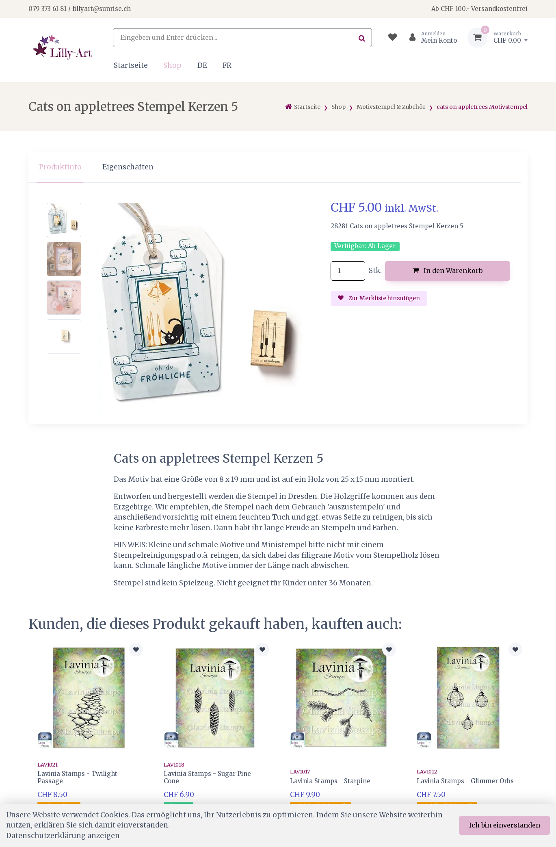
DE (202, 65)
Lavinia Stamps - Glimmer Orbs (465, 781)
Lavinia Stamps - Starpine (330, 781)
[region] (277, 167)
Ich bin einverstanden (504, 825)
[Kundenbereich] (429, 38)
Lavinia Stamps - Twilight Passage (77, 777)
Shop (172, 65)
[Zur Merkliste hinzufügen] (136, 649)
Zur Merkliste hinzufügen (379, 298)
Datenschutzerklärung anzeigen (63, 835)
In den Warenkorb (448, 270)
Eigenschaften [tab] (128, 166)
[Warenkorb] (497, 38)
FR (227, 65)
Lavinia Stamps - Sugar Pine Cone (207, 777)
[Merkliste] (392, 38)
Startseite (131, 65)
